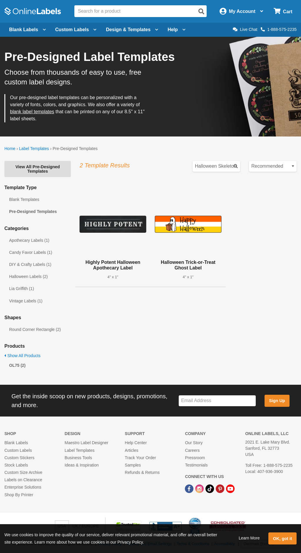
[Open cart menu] (283, 11)
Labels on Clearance (23, 479)
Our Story (194, 442)
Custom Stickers (19, 457)
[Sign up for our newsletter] (217, 400)
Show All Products (22, 355)
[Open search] (201, 11)
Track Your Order (140, 457)
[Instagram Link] (200, 488)
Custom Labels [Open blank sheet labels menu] (76, 29)
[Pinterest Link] (220, 488)
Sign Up (277, 400)
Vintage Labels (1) (25, 301)
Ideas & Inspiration (82, 465)
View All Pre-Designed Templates (37, 168)
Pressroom (195, 457)
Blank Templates (24, 199)
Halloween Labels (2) (28, 276)
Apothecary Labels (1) (29, 240)
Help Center (136, 442)
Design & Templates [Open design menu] (132, 29)
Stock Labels (16, 465)
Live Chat (245, 29)
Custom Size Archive (23, 472)
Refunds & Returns (142, 472)
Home (9, 148)
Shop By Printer (18, 494)
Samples (133, 465)
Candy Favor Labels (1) (30, 252)
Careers (192, 450)
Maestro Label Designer (86, 442)
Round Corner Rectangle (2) (35, 329)
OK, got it (282, 538)
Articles (131, 450)
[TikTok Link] (210, 488)
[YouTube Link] (230, 488)
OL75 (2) (17, 365)
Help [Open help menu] (176, 29)
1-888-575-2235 (279, 29)
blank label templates (32, 111)
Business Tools (78, 457)
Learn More (249, 538)
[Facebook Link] (190, 488)
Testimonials (196, 465)
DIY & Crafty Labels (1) (30, 264)
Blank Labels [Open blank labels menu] (27, 29)
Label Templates (34, 148)
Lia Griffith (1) (21, 288)
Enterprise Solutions (22, 487)
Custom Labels (18, 450)
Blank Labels (16, 442)
